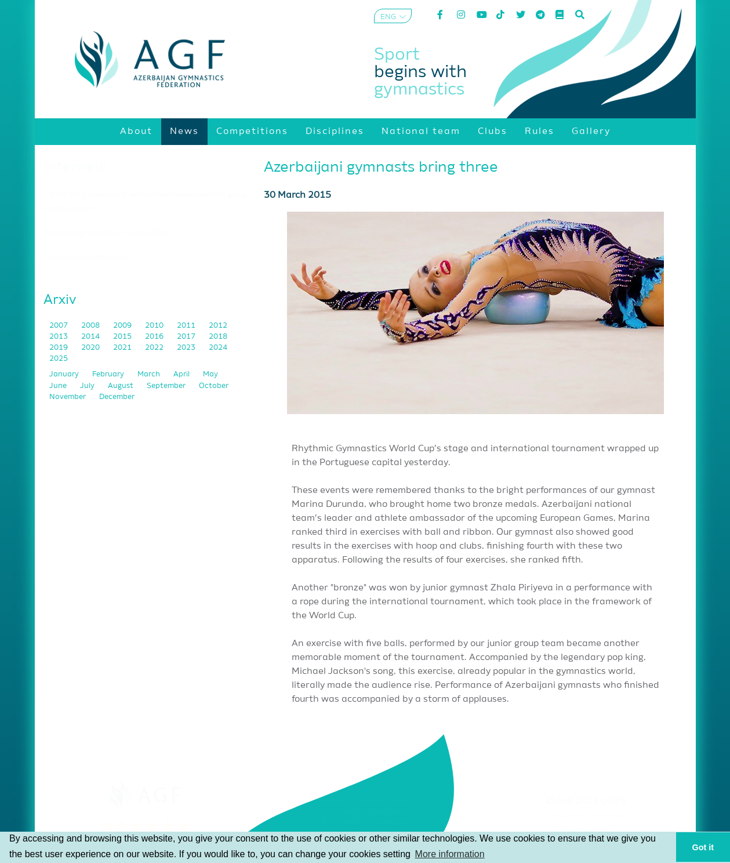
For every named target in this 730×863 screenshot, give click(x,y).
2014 (91, 336)
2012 (218, 325)
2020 (91, 347)
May (210, 374)
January (65, 374)
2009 (123, 325)
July (88, 386)
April (182, 374)
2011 (187, 325)
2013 (59, 336)
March (149, 374)
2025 (58, 358)
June (58, 386)
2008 (91, 325)
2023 (187, 347)
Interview (74, 167)
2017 (187, 336)
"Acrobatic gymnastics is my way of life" (107, 233)
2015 (123, 336)
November (68, 397)
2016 (155, 336)
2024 (218, 347)
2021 (123, 347)
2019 (59, 347)
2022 (155, 347)
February (109, 374)
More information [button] (450, 854)
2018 (218, 336)
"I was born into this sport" (86, 257)
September (167, 386)
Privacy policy (585, 830)
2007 (59, 325)
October (213, 386)
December (117, 397)
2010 (155, 325)
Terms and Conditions (585, 816)
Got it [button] (703, 847)
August (121, 386)
